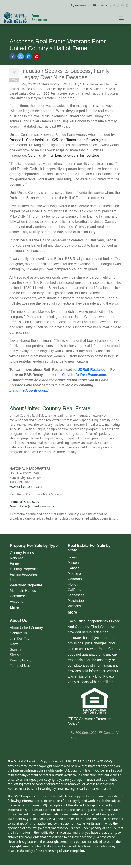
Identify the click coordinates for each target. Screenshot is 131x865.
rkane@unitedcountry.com (38, 506)
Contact (100, 5)
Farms (15, 563)
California (75, 590)
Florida (73, 584)
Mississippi (76, 600)
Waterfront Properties (26, 585)
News (14, 644)
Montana (74, 573)
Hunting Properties (24, 569)
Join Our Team (21, 638)
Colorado (75, 579)
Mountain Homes (23, 590)
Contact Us (18, 633)
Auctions (16, 601)
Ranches (17, 558)
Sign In (15, 649)
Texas (72, 557)
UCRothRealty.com (93, 369)
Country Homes (22, 553)
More (14, 608)
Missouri (74, 563)
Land (14, 580)
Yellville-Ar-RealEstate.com (84, 375)
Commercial (19, 596)
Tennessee (76, 595)
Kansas (73, 568)
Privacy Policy (21, 660)
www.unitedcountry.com (26, 487)
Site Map (17, 655)
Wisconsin (76, 606)
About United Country (26, 628)
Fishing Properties (24, 574)
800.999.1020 (83, 733)
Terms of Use (20, 666)
